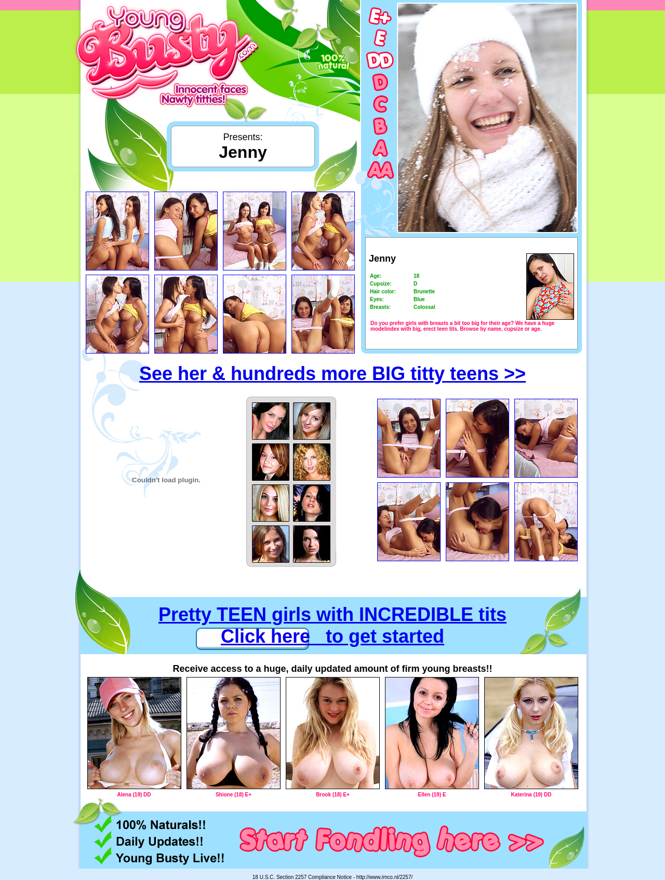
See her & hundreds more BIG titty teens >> (332, 373)
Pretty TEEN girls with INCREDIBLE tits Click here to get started (332, 625)
